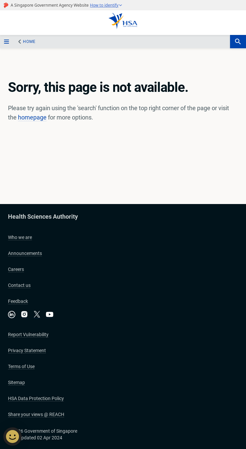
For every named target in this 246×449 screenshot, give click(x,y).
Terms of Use (21, 366)
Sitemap (16, 382)
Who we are (20, 237)
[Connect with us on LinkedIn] (11, 314)
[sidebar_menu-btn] (7, 42)
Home (29, 41)
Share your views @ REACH (36, 414)
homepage (32, 117)
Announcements (25, 253)
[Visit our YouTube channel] (49, 314)
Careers (16, 269)
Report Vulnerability (28, 334)
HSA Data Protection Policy (36, 398)
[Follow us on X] (37, 315)
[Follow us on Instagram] (24, 315)
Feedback (18, 301)
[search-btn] (238, 41)
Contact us (19, 285)
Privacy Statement (27, 350)
